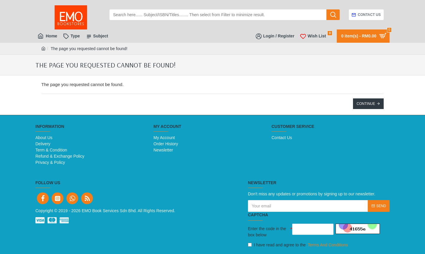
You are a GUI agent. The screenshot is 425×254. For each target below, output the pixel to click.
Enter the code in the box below (267, 231)
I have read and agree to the (298, 245)
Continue (366, 104)
